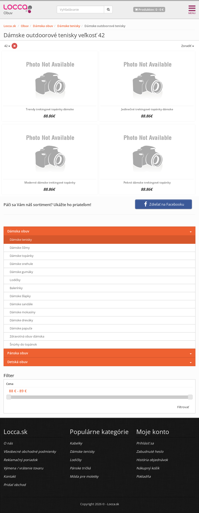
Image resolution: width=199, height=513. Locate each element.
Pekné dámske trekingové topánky (147, 182)
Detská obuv (17, 362)
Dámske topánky (22, 256)
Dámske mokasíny (22, 312)
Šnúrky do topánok (23, 344)
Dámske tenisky (68, 26)
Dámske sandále (21, 304)
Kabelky (76, 443)
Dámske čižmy (20, 247)
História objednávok (152, 460)
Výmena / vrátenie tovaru (23, 468)
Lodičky (15, 280)
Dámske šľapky (20, 296)
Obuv (25, 26)
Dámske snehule (21, 264)
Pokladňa (143, 476)
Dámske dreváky (21, 320)
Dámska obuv (43, 26)
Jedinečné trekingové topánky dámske (147, 109)
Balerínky (16, 288)
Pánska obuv (17, 353)
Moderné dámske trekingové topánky (49, 182)
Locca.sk (10, 26)
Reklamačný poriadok (20, 460)
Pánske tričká (80, 468)
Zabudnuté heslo (149, 451)
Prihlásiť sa (145, 443)
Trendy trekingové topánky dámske (50, 109)
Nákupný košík (147, 468)
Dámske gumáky (21, 272)
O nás (8, 443)
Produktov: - (149, 9)
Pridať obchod (15, 484)
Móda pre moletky (84, 476)
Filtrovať (183, 407)
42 (7, 46)
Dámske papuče (21, 328)
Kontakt (10, 476)
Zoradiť (187, 46)
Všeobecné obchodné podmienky (30, 451)
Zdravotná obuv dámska (27, 336)
